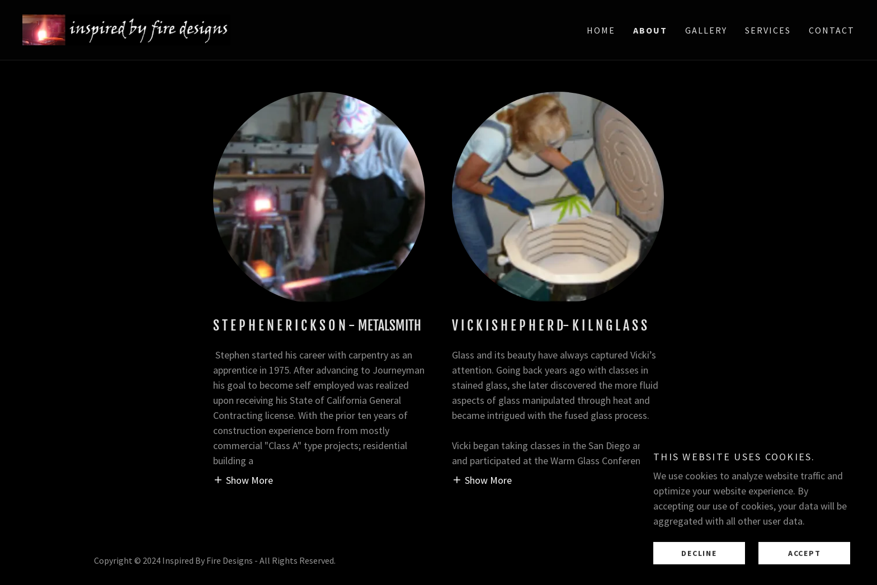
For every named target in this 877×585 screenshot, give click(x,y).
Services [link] (768, 30)
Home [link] (601, 30)
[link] (126, 28)
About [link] (650, 30)
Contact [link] (832, 30)
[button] (243, 480)
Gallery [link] (706, 30)
